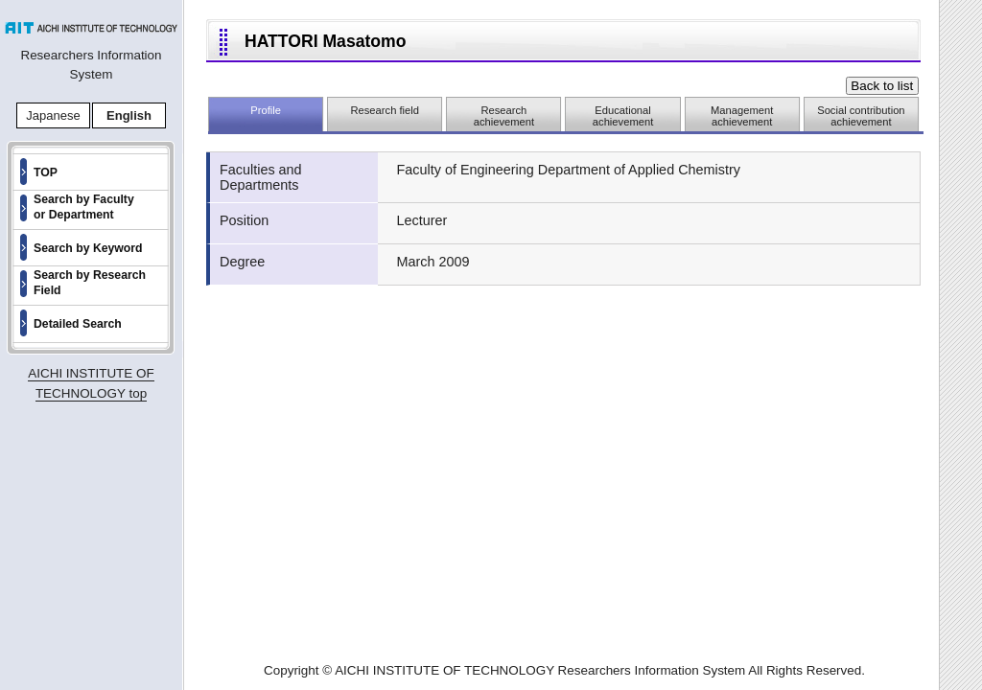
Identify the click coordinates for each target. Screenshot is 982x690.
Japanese (53, 115)
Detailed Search (78, 324)
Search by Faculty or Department (84, 207)
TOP (46, 172)
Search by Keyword (88, 248)
